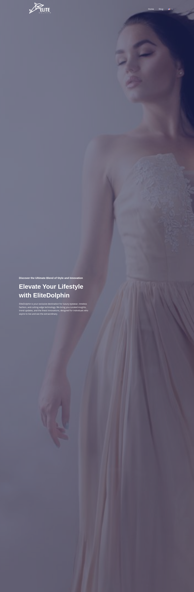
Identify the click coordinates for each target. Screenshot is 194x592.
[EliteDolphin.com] (40, 8)
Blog (162, 9)
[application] (171, 9)
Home (152, 9)
